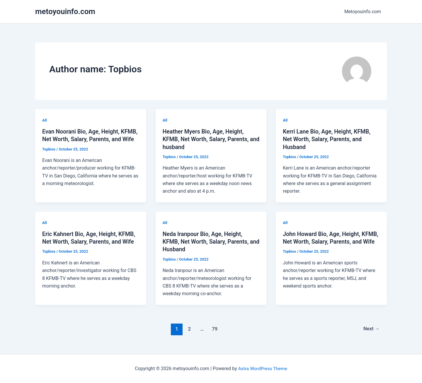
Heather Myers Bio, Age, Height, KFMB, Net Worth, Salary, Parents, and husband (207, 139)
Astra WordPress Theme (262, 368)
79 (214, 328)
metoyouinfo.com (65, 11)
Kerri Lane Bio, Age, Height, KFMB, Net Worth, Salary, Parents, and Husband (328, 139)
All (44, 120)
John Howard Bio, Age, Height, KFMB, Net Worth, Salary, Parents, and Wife (327, 241)
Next (371, 328)
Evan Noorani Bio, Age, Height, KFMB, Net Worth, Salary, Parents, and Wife (86, 139)
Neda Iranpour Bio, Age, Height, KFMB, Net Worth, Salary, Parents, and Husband (207, 241)
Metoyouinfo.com (364, 11)
